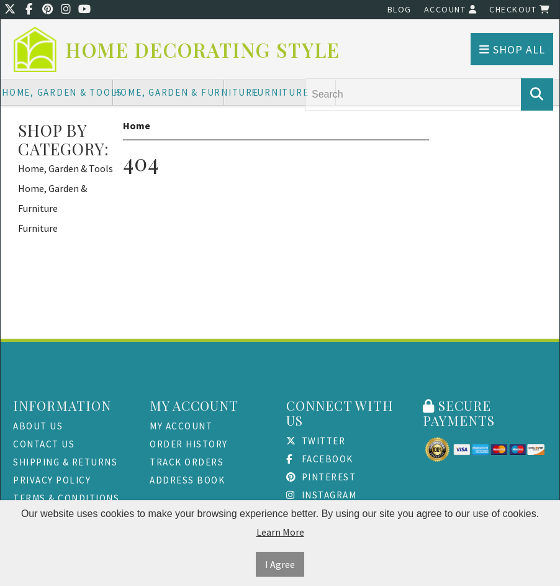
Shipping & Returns (65, 462)
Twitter (315, 441)
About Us (38, 426)
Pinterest (321, 477)
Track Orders (187, 462)
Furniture (280, 92)
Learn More (280, 532)
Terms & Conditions (66, 498)
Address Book (187, 480)
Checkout (519, 9)
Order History (189, 444)
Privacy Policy (52, 480)
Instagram (321, 495)
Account (450, 9)
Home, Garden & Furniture (169, 92)
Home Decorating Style (203, 50)
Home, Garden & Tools (57, 92)
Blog (399, 9)
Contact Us (44, 444)
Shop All (512, 49)
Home (136, 125)
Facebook (319, 459)
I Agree (280, 564)
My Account (181, 426)
